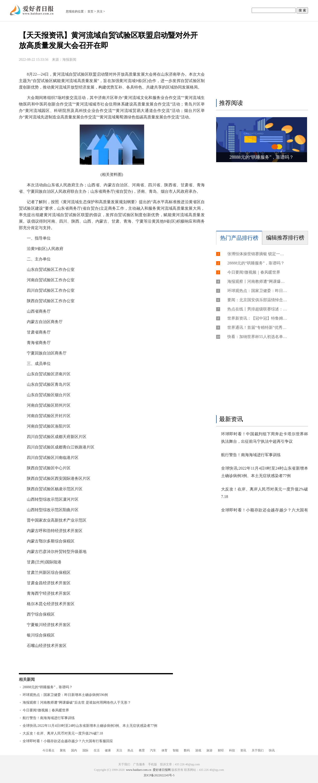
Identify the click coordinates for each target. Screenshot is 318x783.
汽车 (153, 750)
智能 (176, 750)
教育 (142, 750)
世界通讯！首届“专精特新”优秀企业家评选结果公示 (257, 327)
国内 (74, 750)
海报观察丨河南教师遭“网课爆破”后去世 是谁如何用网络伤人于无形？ (77, 702)
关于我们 (258, 750)
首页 (90, 11)
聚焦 (63, 750)
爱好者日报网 (162, 770)
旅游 (209, 750)
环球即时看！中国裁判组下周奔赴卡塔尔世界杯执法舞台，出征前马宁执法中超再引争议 (264, 437)
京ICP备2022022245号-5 (159, 775)
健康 (108, 750)
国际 (85, 750)
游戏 (198, 750)
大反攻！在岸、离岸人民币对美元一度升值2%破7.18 (63, 733)
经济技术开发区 (74, 664)
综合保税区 (99, 664)
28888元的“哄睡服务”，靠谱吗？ (48, 687)
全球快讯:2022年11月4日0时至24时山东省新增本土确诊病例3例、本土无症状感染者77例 (90, 726)
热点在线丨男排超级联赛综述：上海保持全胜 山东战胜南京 (257, 309)
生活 (97, 750)
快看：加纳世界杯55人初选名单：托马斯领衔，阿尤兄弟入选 (257, 337)
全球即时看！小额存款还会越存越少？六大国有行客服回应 (68, 741)
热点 (130, 750)
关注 (100, 11)
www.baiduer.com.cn (138, 770)
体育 (164, 750)
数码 (187, 750)
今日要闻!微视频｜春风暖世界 (46, 710)
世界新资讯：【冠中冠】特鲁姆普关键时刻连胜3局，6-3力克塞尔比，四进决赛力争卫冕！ (257, 318)
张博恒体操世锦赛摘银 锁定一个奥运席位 (257, 254)
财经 (221, 750)
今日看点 (48, 750)
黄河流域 (52, 664)
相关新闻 (27, 679)
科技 (232, 750)
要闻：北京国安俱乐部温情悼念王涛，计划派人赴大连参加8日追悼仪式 (257, 300)
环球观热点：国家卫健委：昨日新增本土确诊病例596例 (65, 695)
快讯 (272, 750)
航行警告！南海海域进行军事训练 (49, 718)
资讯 (243, 750)
